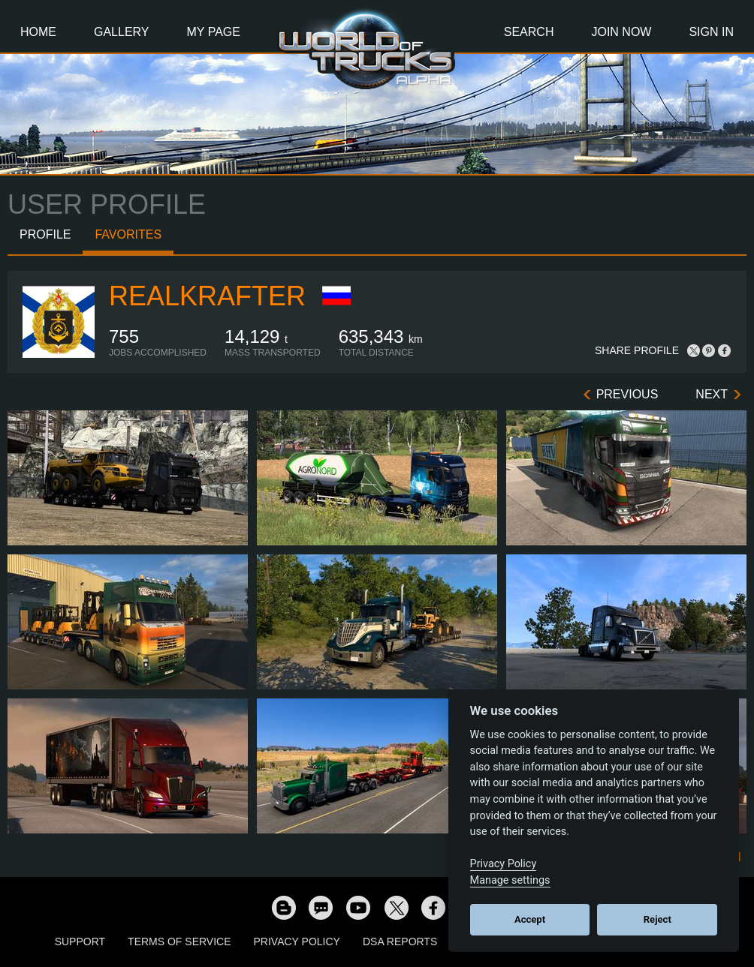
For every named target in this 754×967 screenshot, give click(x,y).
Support (80, 941)
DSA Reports (400, 941)
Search (529, 32)
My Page (213, 32)
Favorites (128, 234)
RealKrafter (207, 296)
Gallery (121, 32)
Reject (657, 919)
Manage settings (510, 880)
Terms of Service (179, 941)
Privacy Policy (297, 941)
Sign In (711, 32)
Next (711, 394)
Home (38, 32)
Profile (45, 234)
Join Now (621, 32)
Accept (529, 919)
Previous (627, 394)
